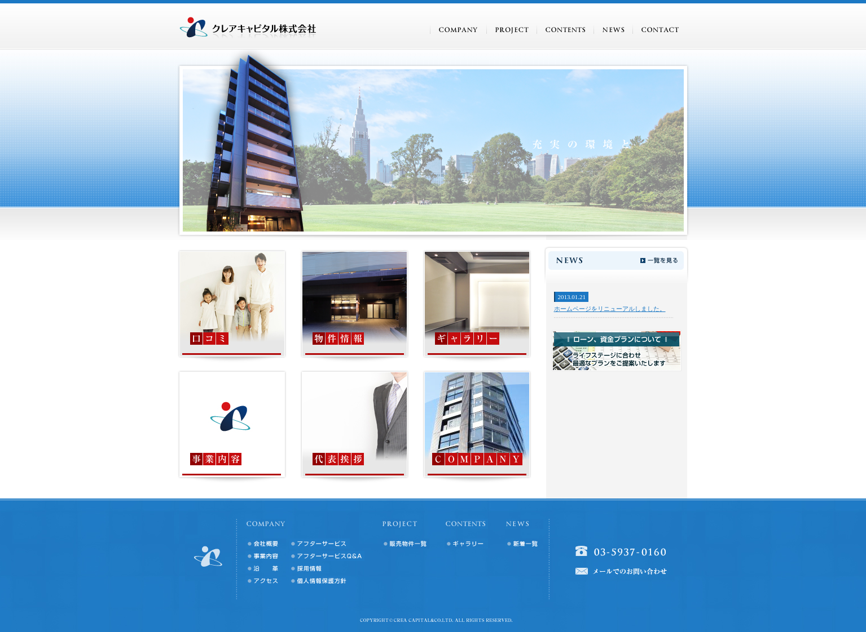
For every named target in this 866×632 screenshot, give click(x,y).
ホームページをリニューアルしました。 (610, 308)
